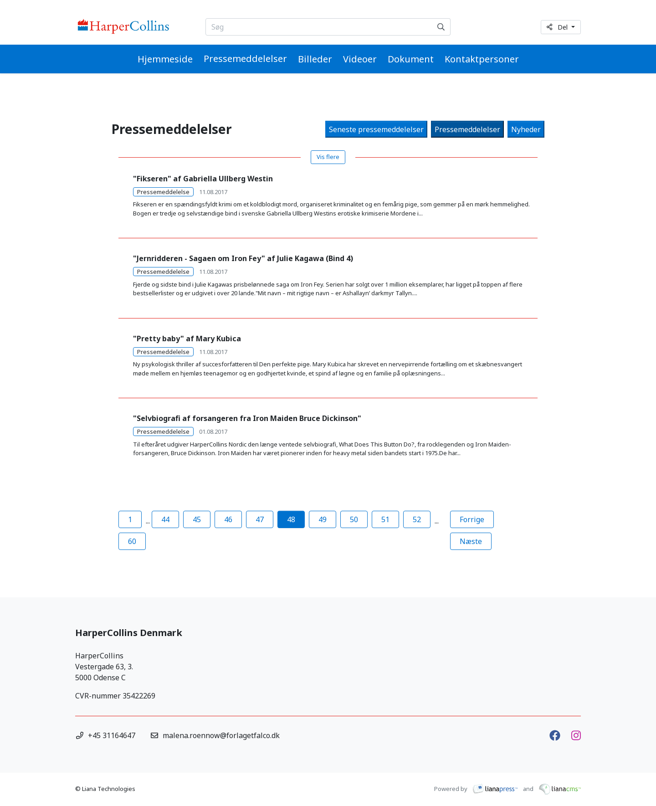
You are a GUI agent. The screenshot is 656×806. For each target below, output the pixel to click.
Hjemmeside (165, 59)
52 (417, 519)
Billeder (315, 59)
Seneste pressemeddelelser (376, 129)
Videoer (360, 59)
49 (322, 519)
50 (354, 519)
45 (197, 519)
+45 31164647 (111, 735)
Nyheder (526, 129)
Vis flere (328, 157)
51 (385, 519)
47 (260, 519)
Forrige (477, 518)
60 (132, 541)
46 (228, 519)
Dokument (411, 59)
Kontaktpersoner (482, 59)
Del (558, 27)
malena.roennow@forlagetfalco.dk (221, 735)
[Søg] (441, 27)
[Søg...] (319, 27)
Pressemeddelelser (245, 58)
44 (165, 519)
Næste (476, 540)
